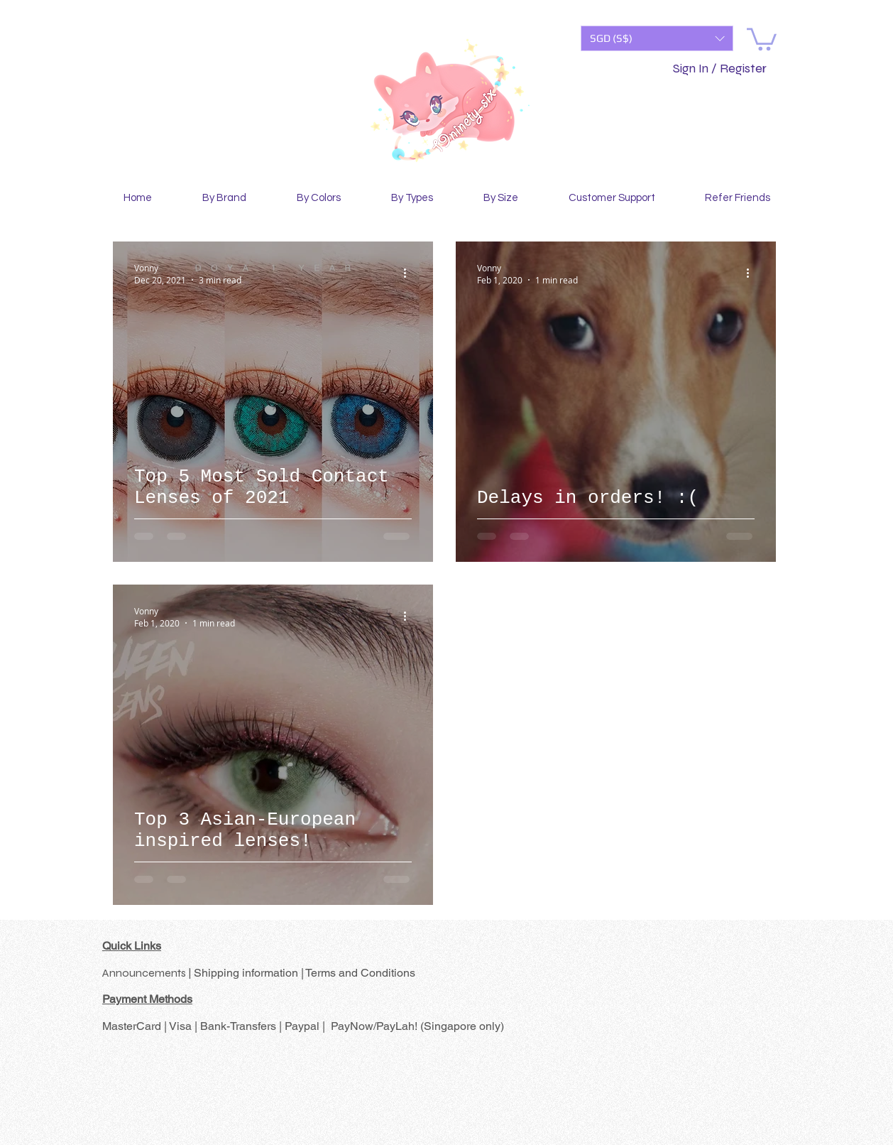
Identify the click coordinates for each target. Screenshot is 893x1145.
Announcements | (148, 973)
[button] (657, 38)
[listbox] (657, 38)
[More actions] (409, 273)
